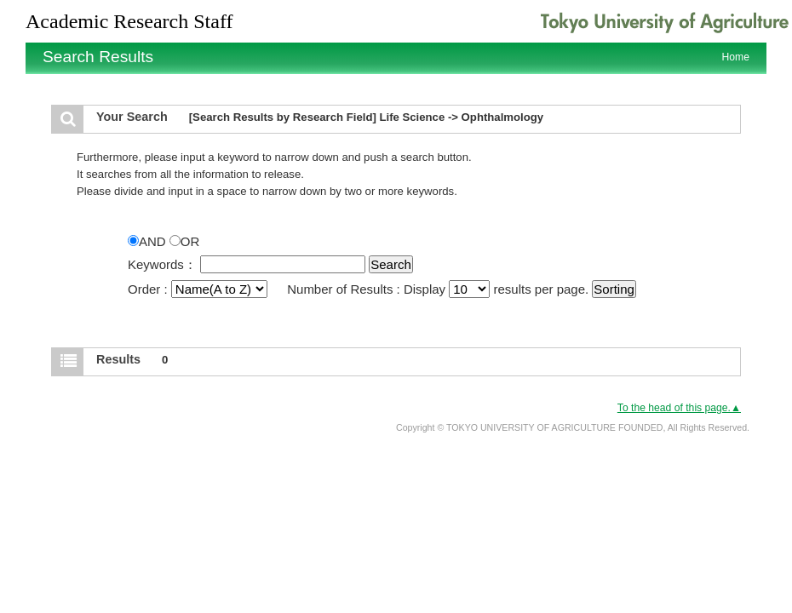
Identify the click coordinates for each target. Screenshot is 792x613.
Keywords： (162, 264)
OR (184, 241)
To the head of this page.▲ (679, 408)
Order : (199, 289)
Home (735, 57)
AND (148, 241)
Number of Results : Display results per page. (439, 289)
